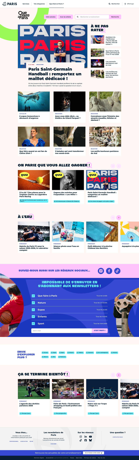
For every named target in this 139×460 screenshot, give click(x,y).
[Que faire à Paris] (44, 295)
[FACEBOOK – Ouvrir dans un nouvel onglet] (109, 271)
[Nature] (39, 302)
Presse (72, 457)
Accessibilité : (57, 457)
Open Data (79, 457)
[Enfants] (39, 316)
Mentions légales (39, 457)
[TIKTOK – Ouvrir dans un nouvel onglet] (117, 271)
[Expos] (38, 309)
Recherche (115, 17)
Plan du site (101, 457)
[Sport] (38, 323)
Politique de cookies (90, 457)
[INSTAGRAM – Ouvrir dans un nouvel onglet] (101, 271)
